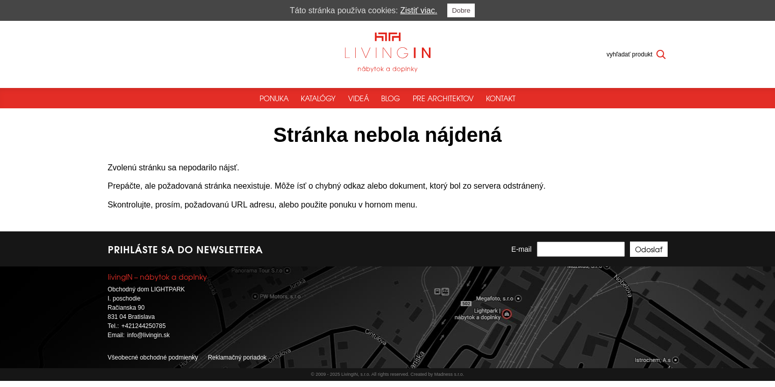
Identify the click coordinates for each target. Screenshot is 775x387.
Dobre (461, 10)
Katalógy (318, 98)
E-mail (521, 256)
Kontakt (500, 98)
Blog (390, 98)
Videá (358, 98)
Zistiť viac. (419, 10)
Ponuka (274, 98)
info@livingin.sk (148, 341)
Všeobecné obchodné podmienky (153, 364)
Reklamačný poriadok (237, 364)
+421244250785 (144, 332)
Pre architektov (443, 98)
